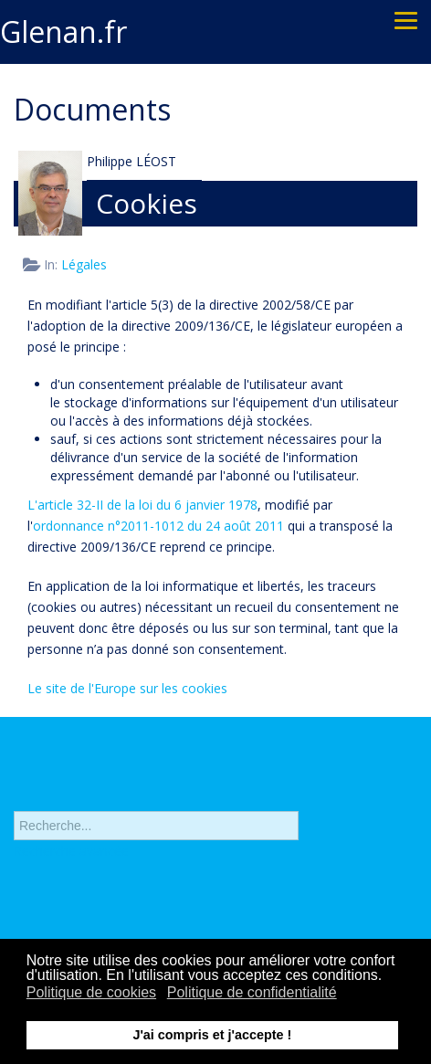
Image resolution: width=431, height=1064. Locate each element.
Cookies (146, 203)
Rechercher (14, 798)
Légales (84, 264)
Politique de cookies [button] (91, 992)
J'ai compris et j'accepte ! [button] (211, 1034)
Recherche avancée (71, 859)
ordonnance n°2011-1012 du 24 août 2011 (158, 525)
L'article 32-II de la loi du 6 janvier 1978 (142, 504)
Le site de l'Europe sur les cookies (127, 688)
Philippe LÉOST (131, 161)
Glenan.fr (63, 31)
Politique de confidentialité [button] (252, 992)
